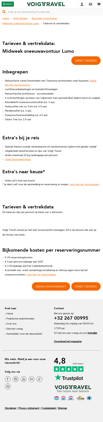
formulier (92, 332)
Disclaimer (10, 408)
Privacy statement (28, 408)
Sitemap (62, 408)
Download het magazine (68, 341)
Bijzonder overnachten (44, 18)
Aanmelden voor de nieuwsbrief (24, 333)
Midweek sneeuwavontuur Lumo (20, 23)
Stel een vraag (14, 328)
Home (5, 18)
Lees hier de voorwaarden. (41, 274)
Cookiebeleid (48, 408)
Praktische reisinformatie (20, 318)
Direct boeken (86, 60)
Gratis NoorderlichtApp (18, 159)
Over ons (11, 323)
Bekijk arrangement (51, 286)
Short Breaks (20, 18)
